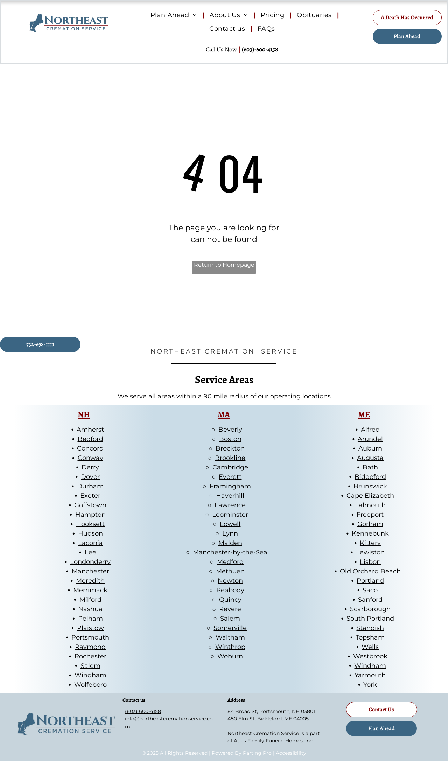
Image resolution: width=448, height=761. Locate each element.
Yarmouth (370, 675)
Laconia (90, 543)
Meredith (90, 581)
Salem (90, 666)
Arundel (370, 439)
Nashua (90, 609)
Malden (230, 543)
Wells (370, 647)
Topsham (370, 637)
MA (224, 414)
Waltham (230, 637)
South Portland (370, 618)
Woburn (230, 656)
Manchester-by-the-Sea (230, 552)
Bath (370, 467)
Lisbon (370, 562)
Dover (90, 477)
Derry (90, 467)
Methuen (230, 571)
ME (364, 414)
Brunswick (370, 486)
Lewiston (370, 552)
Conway (90, 458)
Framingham (230, 486)
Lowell (230, 524)
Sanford (370, 599)
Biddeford (370, 477)
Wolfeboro (90, 685)
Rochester (90, 656)
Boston (230, 439)
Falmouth (370, 505)
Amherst (90, 429)
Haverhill (230, 496)
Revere (230, 609)
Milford (90, 599)
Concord (90, 448)
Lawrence (230, 505)
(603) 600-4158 (143, 711)
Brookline (230, 458)
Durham (90, 486)
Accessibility (291, 753)
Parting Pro (257, 753)
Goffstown (90, 505)
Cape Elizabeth (370, 496)
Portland (370, 581)
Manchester (90, 571)
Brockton (230, 448)
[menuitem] (174, 15)
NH (84, 414)
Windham (90, 675)
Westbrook (370, 656)
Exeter (90, 496)
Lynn (230, 533)
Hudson (90, 533)
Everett (230, 477)
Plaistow (90, 628)
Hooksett (90, 524)
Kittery (370, 543)
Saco (370, 590)
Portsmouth (90, 637)
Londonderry (90, 562)
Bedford (90, 439)
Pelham (90, 618)
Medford (230, 562)
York (370, 685)
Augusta (370, 458)
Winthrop (230, 647)
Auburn (370, 448)
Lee (90, 552)
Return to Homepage (224, 264)
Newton (230, 581)
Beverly (230, 429)
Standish (370, 628)
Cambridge (230, 467)
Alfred (370, 429)
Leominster (230, 514)
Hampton (90, 514)
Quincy (230, 599)
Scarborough (370, 609)
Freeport (370, 514)
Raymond (90, 647)
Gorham (370, 524)
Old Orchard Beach (370, 571)
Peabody (230, 590)
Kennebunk (370, 533)
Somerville (230, 628)
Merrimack (90, 590)
